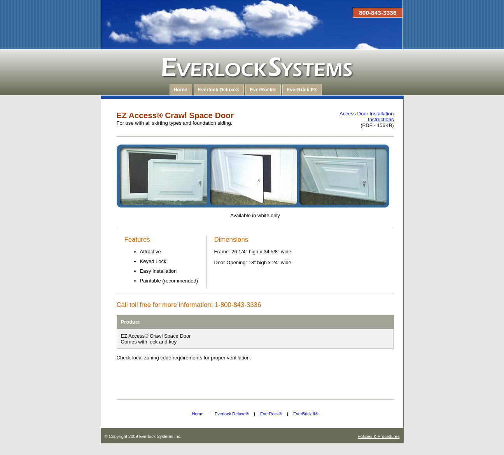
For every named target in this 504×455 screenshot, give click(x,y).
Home (197, 413)
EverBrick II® (305, 413)
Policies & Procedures (378, 436)
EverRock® (271, 413)
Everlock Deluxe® (232, 413)
